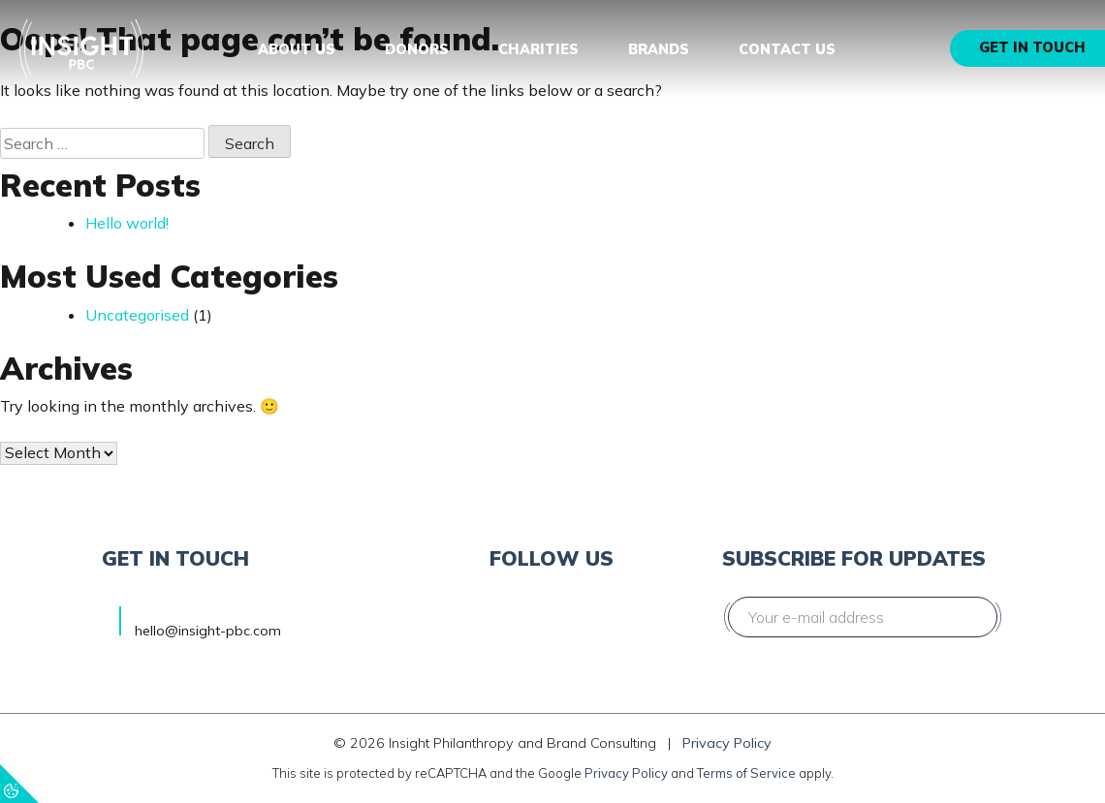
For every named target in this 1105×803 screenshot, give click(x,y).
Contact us (787, 49)
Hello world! (127, 222)
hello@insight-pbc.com (208, 630)
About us (296, 49)
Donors (417, 49)
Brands (658, 49)
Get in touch (1032, 47)
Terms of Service (746, 773)
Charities (538, 49)
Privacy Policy (727, 743)
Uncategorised (137, 314)
